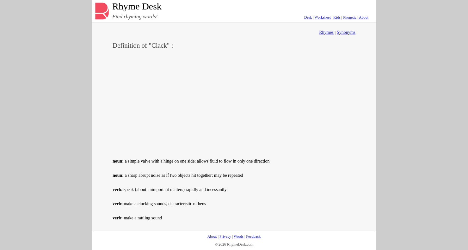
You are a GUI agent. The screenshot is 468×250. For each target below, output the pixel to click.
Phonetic (349, 17)
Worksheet (323, 17)
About (363, 17)
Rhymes (326, 32)
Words (238, 236)
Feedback (253, 236)
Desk (308, 17)
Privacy (225, 236)
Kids (337, 17)
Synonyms (346, 32)
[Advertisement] (234, 103)
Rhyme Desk (137, 6)
